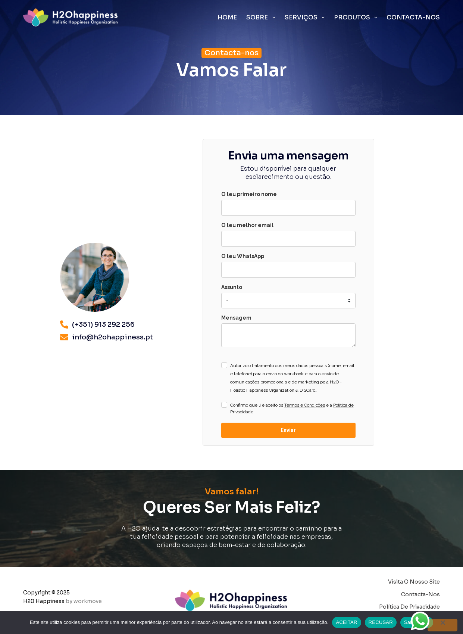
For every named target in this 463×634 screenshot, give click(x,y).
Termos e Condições (304, 405)
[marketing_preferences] (288, 300)
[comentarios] (288, 335)
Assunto (231, 287)
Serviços (306, 17)
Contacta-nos (413, 17)
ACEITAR (346, 622)
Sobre (262, 17)
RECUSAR (381, 622)
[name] (288, 208)
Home (227, 17)
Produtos (357, 17)
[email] (288, 239)
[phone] (288, 270)
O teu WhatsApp (242, 256)
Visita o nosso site (414, 581)
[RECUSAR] (442, 625)
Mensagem (236, 318)
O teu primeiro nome (249, 194)
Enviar (288, 430)
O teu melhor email (247, 225)
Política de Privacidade (409, 606)
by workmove (84, 601)
